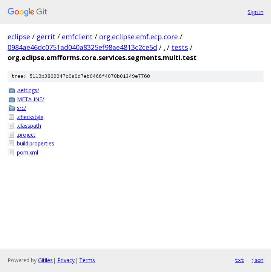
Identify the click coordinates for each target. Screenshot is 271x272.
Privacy (66, 260)
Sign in (255, 11)
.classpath (29, 125)
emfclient (77, 36)
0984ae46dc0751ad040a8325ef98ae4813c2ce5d (82, 47)
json (257, 260)
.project (26, 134)
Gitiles (45, 260)
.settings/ (28, 90)
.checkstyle (30, 117)
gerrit (46, 36)
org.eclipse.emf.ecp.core (138, 36)
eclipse (19, 36)
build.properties (35, 143)
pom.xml (27, 152)
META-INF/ (30, 99)
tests (179, 47)
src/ (21, 107)
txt (239, 260)
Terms (87, 260)
